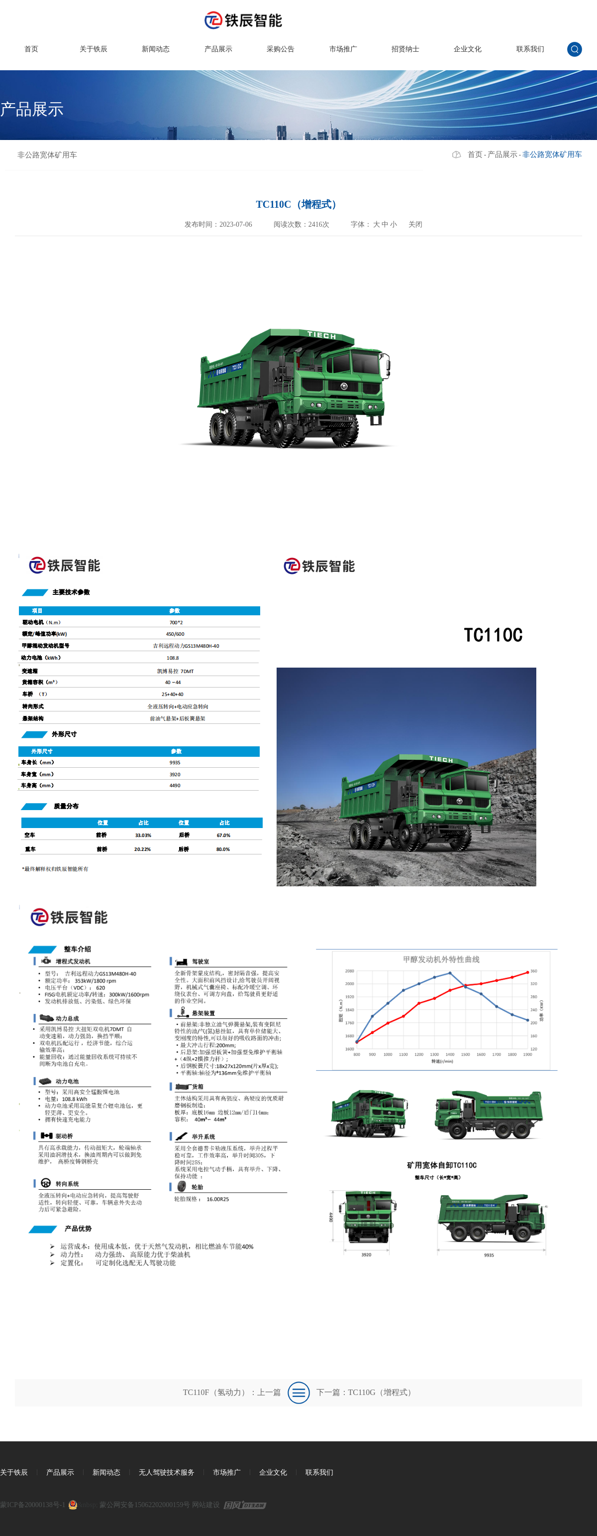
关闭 (415, 224)
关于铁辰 (93, 49)
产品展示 (218, 49)
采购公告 (281, 49)
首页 (31, 49)
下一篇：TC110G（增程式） (365, 1392)
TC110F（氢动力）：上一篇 (232, 1392)
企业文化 (468, 49)
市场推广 (343, 49)
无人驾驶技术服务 (167, 1472)
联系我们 (530, 49)
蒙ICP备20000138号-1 (32, 1505)
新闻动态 (156, 49)
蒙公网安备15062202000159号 (145, 1505)
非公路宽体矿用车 (47, 155)
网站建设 (206, 1505)
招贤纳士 (405, 49)
